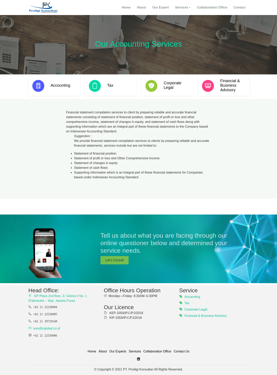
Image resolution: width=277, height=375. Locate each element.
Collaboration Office (212, 7)
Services (135, 351)
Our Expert (160, 7)
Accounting (192, 296)
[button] (183, 7)
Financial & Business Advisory (205, 315)
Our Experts (117, 351)
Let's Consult (171, 260)
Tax (186, 303)
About (141, 7)
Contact (239, 7)
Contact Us (181, 351)
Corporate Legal (195, 309)
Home (92, 351)
